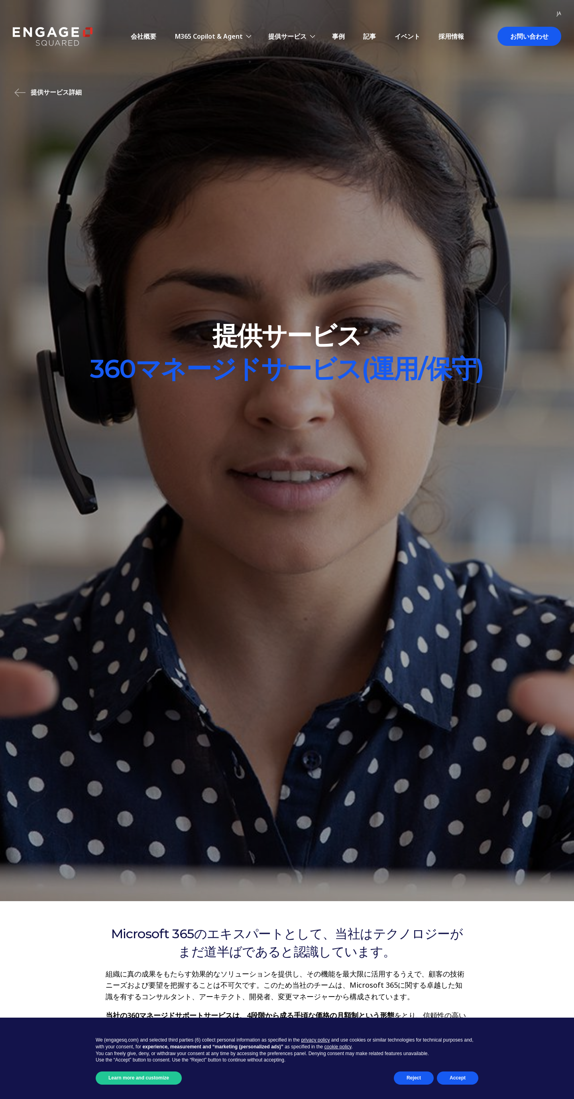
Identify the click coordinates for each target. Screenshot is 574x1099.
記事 (369, 36)
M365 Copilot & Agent (209, 36)
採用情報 (451, 36)
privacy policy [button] (315, 1040)
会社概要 (143, 36)
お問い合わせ (529, 36)
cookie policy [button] (338, 1047)
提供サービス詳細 (48, 93)
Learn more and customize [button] (138, 1078)
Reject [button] (414, 1078)
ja (559, 13)
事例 (338, 36)
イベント (407, 36)
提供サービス (287, 36)
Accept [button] (458, 1078)
